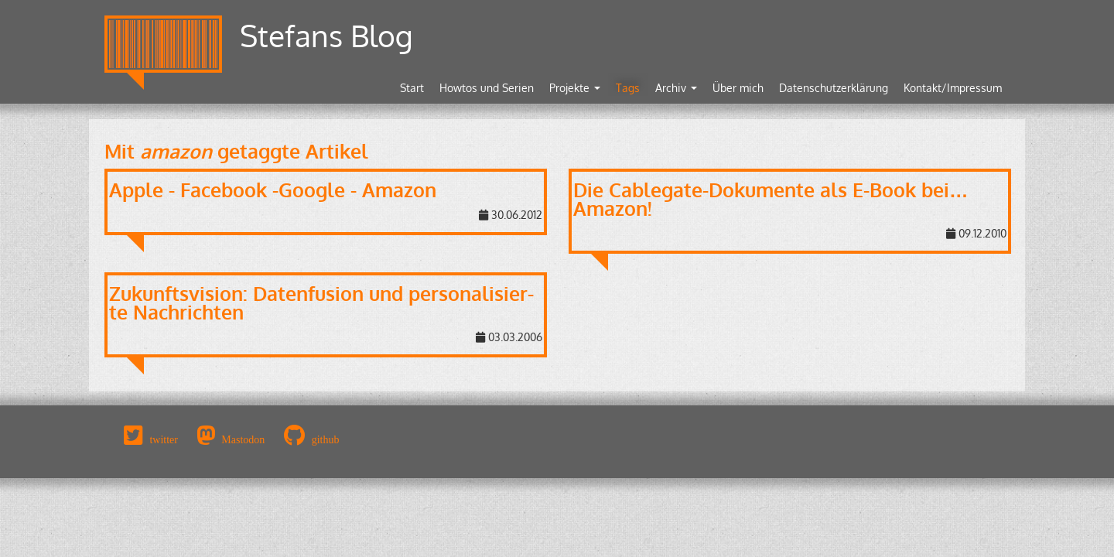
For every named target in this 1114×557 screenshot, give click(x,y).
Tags (628, 87)
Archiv (676, 87)
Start (412, 87)
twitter (163, 439)
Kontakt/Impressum (953, 87)
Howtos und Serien (486, 87)
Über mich (738, 87)
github (326, 439)
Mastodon (243, 439)
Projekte (574, 87)
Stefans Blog (326, 35)
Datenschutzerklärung (833, 87)
